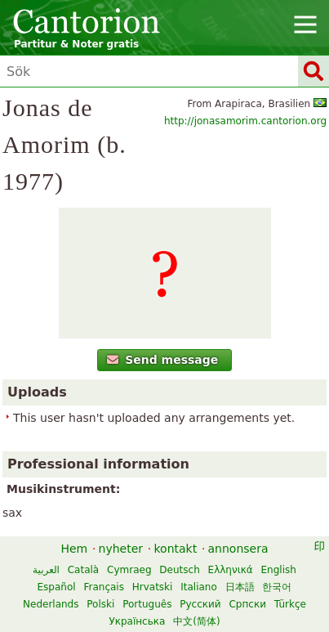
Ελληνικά (230, 570)
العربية (46, 570)
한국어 (276, 587)
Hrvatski (152, 587)
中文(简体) (196, 621)
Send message (163, 359)
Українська (137, 621)
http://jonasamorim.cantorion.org (245, 121)
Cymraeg (129, 570)
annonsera (238, 548)
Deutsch (179, 570)
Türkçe (290, 604)
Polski (100, 604)
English (278, 570)
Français (103, 587)
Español (57, 587)
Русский (200, 604)
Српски (247, 604)
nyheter (121, 548)
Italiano (198, 587)
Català (83, 570)
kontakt (175, 548)
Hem (73, 548)
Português (146, 604)
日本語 (240, 587)
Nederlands (50, 604)
